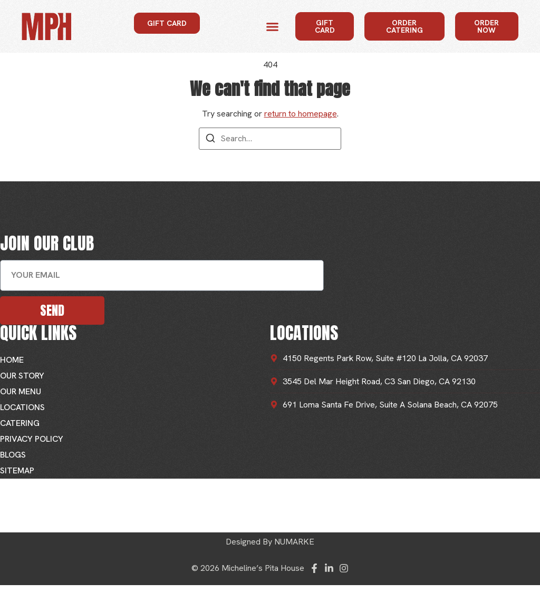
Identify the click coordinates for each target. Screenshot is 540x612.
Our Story (22, 375)
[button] (273, 26)
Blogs (13, 454)
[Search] (210, 140)
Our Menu (20, 391)
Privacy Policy (31, 438)
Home (12, 359)
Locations (22, 407)
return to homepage (300, 113)
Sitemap (17, 470)
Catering (20, 423)
